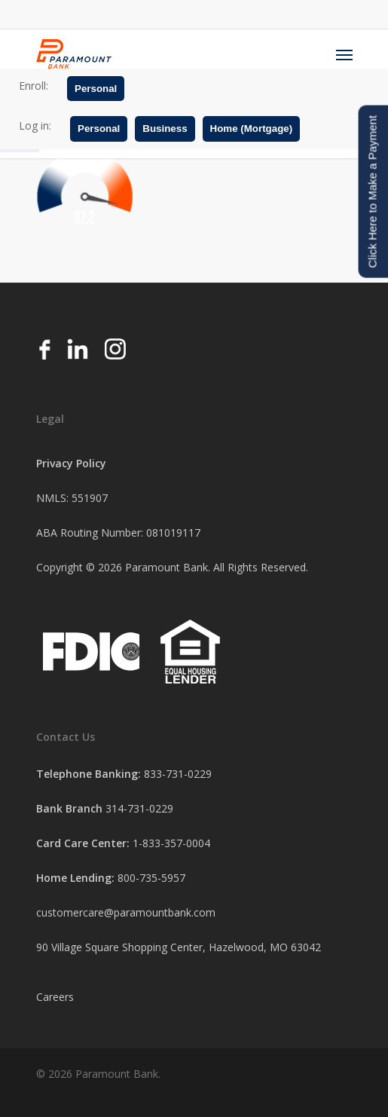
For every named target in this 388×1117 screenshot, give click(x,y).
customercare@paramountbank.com (125, 912)
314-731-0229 (139, 808)
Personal (96, 88)
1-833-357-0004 (171, 843)
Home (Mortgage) (251, 128)
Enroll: (33, 85)
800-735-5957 (151, 878)
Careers (55, 997)
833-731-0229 (178, 774)
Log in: (35, 125)
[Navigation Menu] (344, 54)
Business (164, 128)
